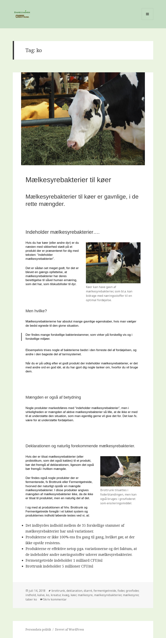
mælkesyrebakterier (107, 595)
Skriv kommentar (55, 599)
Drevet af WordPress (69, 629)
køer (73, 595)
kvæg (65, 595)
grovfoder (132, 591)
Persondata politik (38, 629)
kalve (41, 595)
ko (47, 595)
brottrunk (58, 591)
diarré (88, 591)
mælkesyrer (131, 595)
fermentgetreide (105, 591)
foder (121, 591)
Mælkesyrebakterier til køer (68, 180)
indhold (30, 595)
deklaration (74, 591)
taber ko (31, 599)
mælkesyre (85, 595)
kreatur (56, 595)
